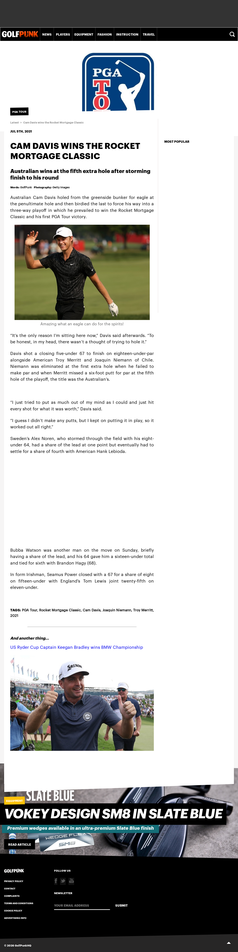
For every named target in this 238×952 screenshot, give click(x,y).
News (47, 34)
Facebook (55, 881)
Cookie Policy (13, 910)
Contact (9, 888)
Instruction (127, 34)
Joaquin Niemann (116, 609)
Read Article (19, 844)
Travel (149, 34)
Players (63, 34)
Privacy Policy (13, 881)
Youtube (71, 881)
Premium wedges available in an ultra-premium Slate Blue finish (80, 828)
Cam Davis (91, 609)
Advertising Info (15, 917)
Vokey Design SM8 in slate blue (113, 814)
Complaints (11, 895)
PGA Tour (29, 609)
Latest (14, 122)
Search (233, 34)
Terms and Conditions (18, 903)
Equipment (83, 34)
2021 (14, 615)
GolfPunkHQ (23, 945)
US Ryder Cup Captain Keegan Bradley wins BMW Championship (76, 647)
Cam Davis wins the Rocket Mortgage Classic (53, 122)
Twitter (63, 881)
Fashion (104, 34)
